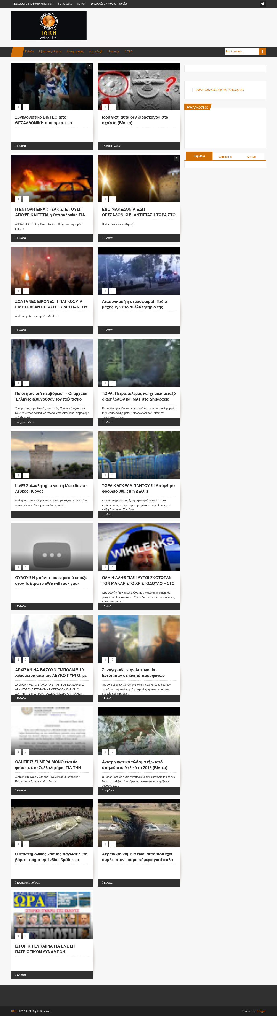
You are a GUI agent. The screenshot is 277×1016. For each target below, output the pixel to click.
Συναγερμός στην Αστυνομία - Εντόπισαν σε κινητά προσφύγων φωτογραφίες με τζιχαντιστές (133, 675)
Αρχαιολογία (96, 51)
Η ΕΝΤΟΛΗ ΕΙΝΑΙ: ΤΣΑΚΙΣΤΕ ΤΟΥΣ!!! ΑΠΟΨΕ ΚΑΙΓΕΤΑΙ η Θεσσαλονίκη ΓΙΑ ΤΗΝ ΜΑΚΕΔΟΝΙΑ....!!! (50, 214)
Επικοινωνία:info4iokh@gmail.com (33, 3)
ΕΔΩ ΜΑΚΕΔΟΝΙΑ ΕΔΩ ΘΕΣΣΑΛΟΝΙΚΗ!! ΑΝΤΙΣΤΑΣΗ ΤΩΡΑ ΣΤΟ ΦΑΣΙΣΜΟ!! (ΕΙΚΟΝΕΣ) (139, 214)
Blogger (261, 1011)
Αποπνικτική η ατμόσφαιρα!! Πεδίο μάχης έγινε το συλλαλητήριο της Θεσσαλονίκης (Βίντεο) (134, 306)
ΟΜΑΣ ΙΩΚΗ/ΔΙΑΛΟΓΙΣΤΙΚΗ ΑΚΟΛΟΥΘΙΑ (219, 89)
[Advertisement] (187, 21)
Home (17, 52)
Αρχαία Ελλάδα (112, 145)
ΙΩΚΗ (14, 1011)
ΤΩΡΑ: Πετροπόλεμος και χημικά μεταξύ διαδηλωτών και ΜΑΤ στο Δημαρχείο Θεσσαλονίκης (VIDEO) (139, 399)
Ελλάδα (29, 51)
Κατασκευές (65, 3)
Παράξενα (109, 790)
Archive (251, 156)
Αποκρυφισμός (75, 51)
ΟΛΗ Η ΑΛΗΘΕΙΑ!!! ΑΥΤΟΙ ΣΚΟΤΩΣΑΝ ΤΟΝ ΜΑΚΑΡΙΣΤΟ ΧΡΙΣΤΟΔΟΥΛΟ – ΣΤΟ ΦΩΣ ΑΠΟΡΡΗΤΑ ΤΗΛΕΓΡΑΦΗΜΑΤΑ (138, 583)
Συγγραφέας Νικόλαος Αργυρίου (109, 3)
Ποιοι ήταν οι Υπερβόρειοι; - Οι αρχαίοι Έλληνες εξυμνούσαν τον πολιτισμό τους (51, 399)
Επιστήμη (113, 51)
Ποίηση (81, 3)
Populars (199, 156)
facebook (263, 4)
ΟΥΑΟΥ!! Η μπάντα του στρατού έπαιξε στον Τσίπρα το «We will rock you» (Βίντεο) (51, 583)
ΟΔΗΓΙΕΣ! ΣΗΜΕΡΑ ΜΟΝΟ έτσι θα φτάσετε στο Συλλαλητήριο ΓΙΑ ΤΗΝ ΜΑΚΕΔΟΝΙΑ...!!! (48, 767)
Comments (225, 156)
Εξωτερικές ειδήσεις (50, 51)
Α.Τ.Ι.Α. (129, 51)
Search (262, 51)
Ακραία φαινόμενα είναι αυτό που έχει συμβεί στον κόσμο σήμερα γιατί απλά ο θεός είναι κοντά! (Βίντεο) (137, 859)
